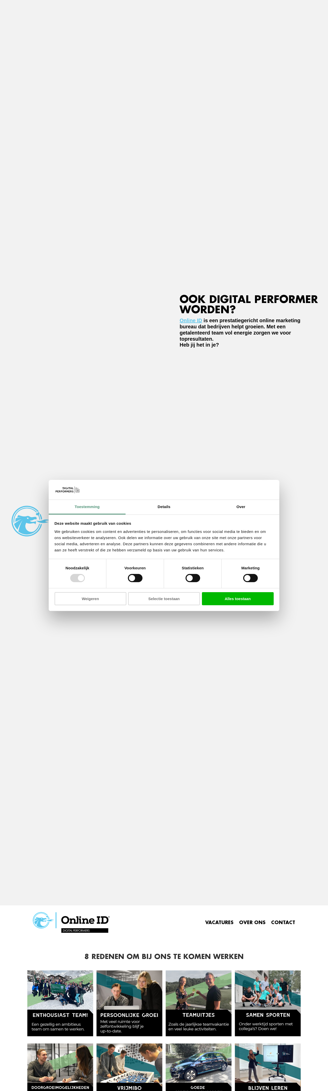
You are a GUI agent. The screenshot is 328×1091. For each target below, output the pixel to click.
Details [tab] (164, 506)
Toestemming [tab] (87, 506)
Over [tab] (241, 506)
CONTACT (283, 922)
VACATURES (219, 922)
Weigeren (90, 599)
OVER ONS (252, 922)
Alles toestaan (238, 599)
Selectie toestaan (164, 599)
